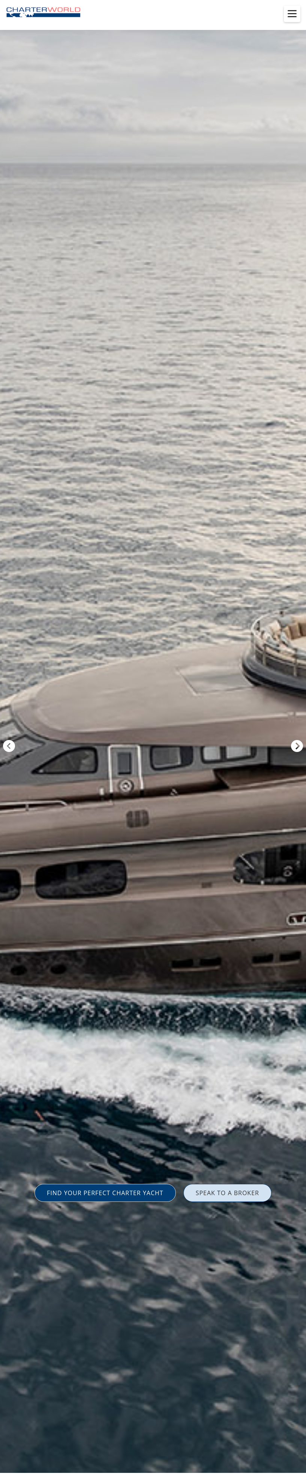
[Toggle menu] (292, 14)
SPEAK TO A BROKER (227, 1193)
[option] (153, 740)
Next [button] (297, 746)
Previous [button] (9, 746)
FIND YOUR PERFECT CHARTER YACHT (105, 1193)
